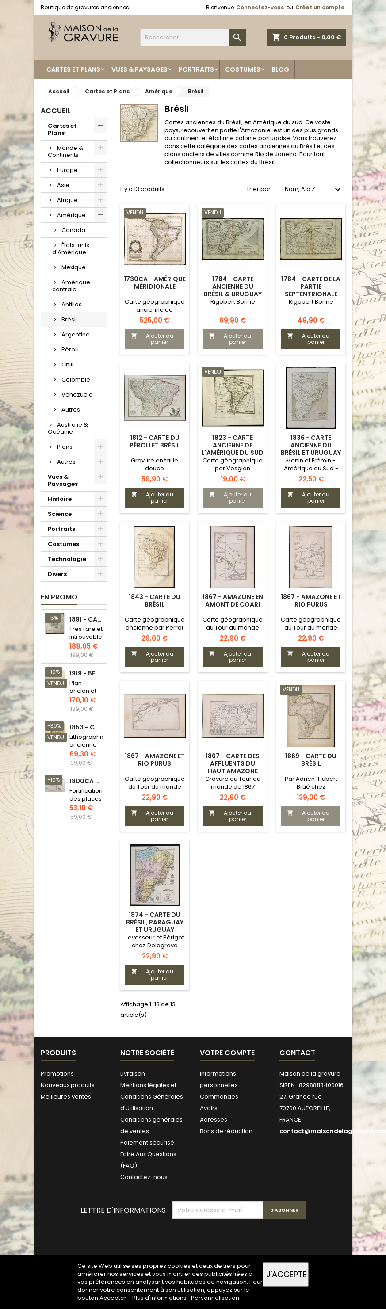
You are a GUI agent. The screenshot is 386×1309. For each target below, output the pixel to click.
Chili (67, 364)
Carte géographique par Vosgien (233, 464)
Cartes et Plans (73, 69)
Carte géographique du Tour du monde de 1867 (233, 627)
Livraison (132, 1073)
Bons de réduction (226, 1131)
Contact (297, 1053)
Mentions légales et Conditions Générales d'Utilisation (151, 1096)
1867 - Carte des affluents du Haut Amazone (233, 763)
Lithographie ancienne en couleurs (87, 749)
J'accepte (286, 1274)
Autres (70, 409)
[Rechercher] (193, 37)
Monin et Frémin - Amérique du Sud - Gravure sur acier (311, 468)
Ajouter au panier (152, 339)
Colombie (75, 379)
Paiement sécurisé (147, 1142)
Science (60, 514)
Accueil (56, 111)
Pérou (70, 349)
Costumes (242, 69)
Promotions (57, 1073)
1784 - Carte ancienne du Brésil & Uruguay (233, 286)
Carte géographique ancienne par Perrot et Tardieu (155, 627)
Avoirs (209, 1108)
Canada (73, 230)
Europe (67, 170)
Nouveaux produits (68, 1085)
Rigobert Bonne (232, 302)
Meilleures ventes (66, 1096)
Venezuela (77, 394)
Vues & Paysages (139, 69)
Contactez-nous (144, 1177)
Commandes (219, 1096)
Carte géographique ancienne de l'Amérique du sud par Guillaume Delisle (154, 314)
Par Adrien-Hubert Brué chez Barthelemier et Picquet (311, 791)
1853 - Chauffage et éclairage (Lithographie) (86, 727)
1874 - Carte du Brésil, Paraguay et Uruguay (154, 922)
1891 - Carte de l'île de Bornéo (86, 619)
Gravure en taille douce (154, 464)
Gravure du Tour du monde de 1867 (232, 783)
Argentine (75, 334)
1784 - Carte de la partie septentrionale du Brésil (310, 290)
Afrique (67, 200)
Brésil (69, 319)
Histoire (60, 499)
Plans (65, 447)
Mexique (73, 267)
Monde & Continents (65, 151)
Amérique (71, 215)
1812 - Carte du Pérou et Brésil (155, 441)
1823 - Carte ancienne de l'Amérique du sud (233, 445)
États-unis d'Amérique (70, 248)
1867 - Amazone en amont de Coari (233, 600)
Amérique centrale (71, 286)
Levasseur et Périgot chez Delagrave (155, 941)
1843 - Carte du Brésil (154, 600)
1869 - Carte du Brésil (310, 760)
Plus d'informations (160, 1298)
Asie (63, 185)
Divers (57, 574)
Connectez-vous (260, 7)
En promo (59, 597)
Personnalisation (215, 1298)
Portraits (196, 69)
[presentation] (239, 1240)
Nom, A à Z (314, 189)
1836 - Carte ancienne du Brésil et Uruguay (311, 445)
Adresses (213, 1119)
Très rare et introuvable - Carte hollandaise (86, 641)
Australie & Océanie (68, 428)
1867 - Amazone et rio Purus (311, 600)
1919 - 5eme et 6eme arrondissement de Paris (86, 673)
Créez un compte (319, 7)
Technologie (67, 559)
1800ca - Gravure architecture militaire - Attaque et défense (86, 781)
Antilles (71, 304)
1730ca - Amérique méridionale (155, 283)
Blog (280, 69)
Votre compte (227, 1053)
